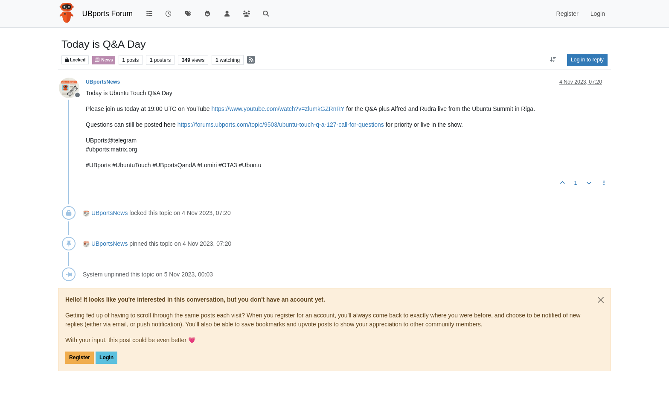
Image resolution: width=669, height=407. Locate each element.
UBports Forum (107, 13)
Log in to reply (587, 60)
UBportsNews (103, 82)
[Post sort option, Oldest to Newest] (553, 60)
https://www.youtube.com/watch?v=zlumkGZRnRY (277, 108)
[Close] (601, 299)
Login (106, 357)
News (103, 59)
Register (79, 357)
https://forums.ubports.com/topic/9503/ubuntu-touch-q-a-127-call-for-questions (280, 124)
